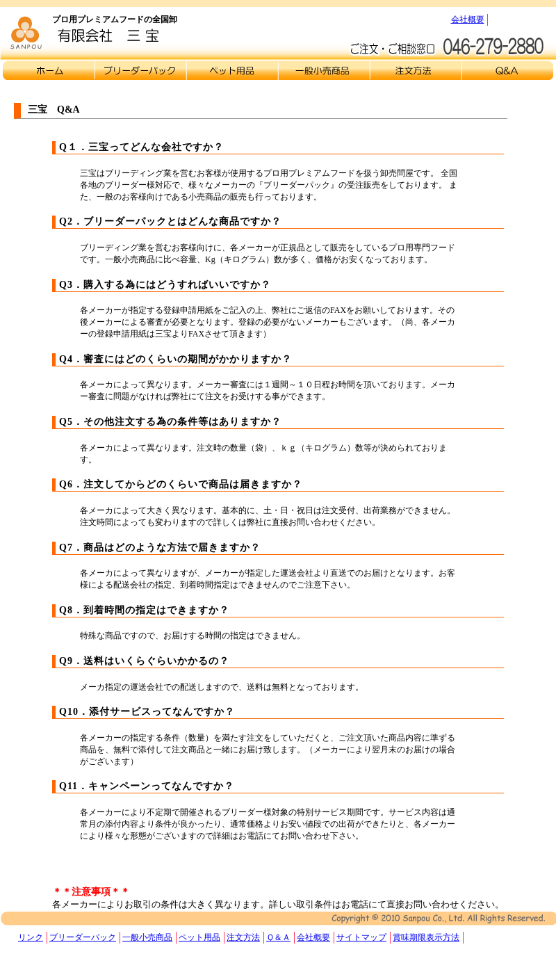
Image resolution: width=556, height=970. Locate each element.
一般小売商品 (147, 937)
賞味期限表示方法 (426, 937)
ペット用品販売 (232, 70)
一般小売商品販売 (324, 70)
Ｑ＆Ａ (507, 70)
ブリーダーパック (82, 937)
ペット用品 (199, 937)
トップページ (49, 70)
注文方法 (415, 70)
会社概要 (467, 19)
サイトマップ (361, 937)
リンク (30, 937)
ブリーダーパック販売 (140, 70)
